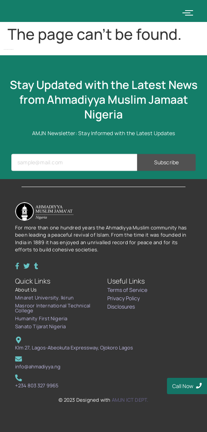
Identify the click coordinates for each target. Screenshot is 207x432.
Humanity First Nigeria (41, 318)
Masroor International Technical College (52, 308)
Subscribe (166, 169)
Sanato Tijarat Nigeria (40, 326)
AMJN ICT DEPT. (130, 399)
